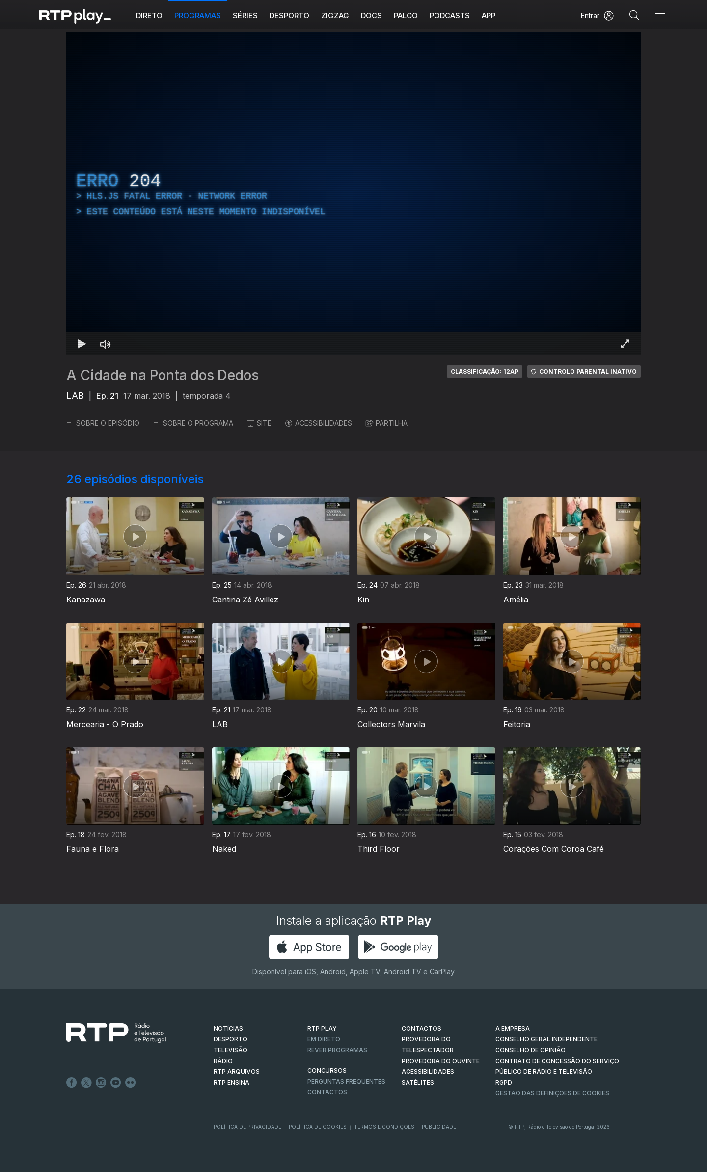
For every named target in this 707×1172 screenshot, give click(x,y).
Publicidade (439, 1127)
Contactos (327, 1092)
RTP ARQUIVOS (237, 1071)
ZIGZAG (335, 15)
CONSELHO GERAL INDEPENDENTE (546, 1039)
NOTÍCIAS (228, 1028)
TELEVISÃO (230, 1050)
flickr (130, 1082)
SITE (259, 423)
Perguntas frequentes (346, 1081)
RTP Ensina (231, 1082)
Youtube (115, 1082)
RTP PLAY (322, 1028)
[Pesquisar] (634, 14)
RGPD (503, 1082)
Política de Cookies (318, 1127)
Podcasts (450, 15)
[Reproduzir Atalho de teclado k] (82, 343)
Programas (197, 15)
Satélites (418, 1082)
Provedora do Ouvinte (441, 1060)
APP (488, 15)
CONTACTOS (421, 1028)
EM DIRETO (323, 1039)
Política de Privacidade (247, 1127)
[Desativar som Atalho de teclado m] (105, 343)
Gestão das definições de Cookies (552, 1093)
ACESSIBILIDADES (318, 423)
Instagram (101, 1082)
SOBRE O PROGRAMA (193, 423)
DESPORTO (230, 1039)
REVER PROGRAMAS (337, 1050)
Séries (245, 15)
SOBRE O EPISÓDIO (102, 423)
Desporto (289, 15)
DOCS (371, 15)
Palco (406, 15)
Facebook (71, 1082)
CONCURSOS (327, 1070)
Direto (149, 15)
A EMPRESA (512, 1028)
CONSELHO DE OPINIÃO (530, 1050)
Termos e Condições (384, 1127)
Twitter (86, 1082)
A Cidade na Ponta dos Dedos (162, 375)
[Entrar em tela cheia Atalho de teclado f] (625, 343)
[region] (353, 193)
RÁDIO (223, 1060)
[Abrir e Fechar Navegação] (660, 16)
